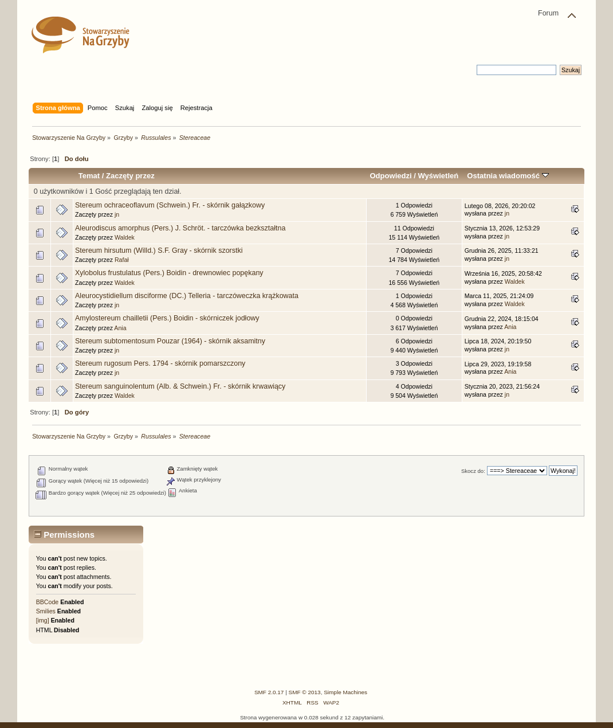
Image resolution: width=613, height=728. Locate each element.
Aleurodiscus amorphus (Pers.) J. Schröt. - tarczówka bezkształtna (180, 228)
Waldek (125, 237)
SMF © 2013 (305, 692)
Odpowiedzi (390, 175)
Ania (120, 327)
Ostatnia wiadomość (507, 175)
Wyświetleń (438, 175)
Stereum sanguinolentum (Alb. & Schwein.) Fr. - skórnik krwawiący (180, 386)
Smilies (46, 611)
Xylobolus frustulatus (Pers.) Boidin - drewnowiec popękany (169, 273)
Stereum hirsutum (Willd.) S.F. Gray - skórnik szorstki (158, 250)
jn (117, 214)
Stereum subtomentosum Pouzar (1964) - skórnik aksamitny (170, 341)
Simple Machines (345, 692)
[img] (42, 620)
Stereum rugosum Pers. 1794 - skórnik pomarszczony (160, 363)
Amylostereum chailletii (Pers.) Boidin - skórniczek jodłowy (167, 318)
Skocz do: (473, 471)
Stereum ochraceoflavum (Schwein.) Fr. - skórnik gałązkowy (170, 205)
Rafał (122, 259)
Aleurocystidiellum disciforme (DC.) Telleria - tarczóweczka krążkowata (186, 296)
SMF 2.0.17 (269, 692)
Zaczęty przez (130, 175)
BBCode (47, 601)
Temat (89, 175)
